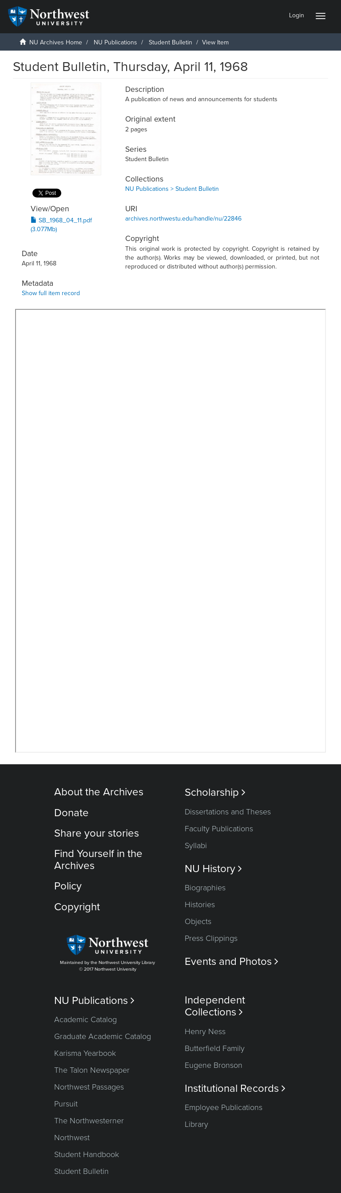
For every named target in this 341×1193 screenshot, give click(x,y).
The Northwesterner (89, 1121)
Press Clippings (211, 938)
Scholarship (215, 792)
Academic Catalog (85, 1019)
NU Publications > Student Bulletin (172, 189)
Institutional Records (235, 1088)
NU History (213, 868)
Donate (71, 812)
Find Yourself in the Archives (98, 859)
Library (196, 1124)
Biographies (205, 888)
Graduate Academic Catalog (102, 1036)
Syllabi (196, 845)
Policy (68, 886)
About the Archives (98, 792)
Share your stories (96, 833)
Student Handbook (86, 1154)
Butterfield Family (215, 1048)
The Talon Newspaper (92, 1070)
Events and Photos (231, 961)
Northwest (72, 1137)
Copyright (77, 907)
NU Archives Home (55, 42)
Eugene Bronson (213, 1065)
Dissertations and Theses (228, 812)
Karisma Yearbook (85, 1053)
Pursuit (66, 1104)
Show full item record (51, 293)
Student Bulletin (170, 42)
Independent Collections (215, 1006)
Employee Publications (223, 1107)
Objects (198, 921)
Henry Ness (205, 1031)
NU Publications (115, 42)
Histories (200, 904)
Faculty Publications (219, 829)
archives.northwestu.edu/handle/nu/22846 (183, 218)
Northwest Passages (89, 1087)
